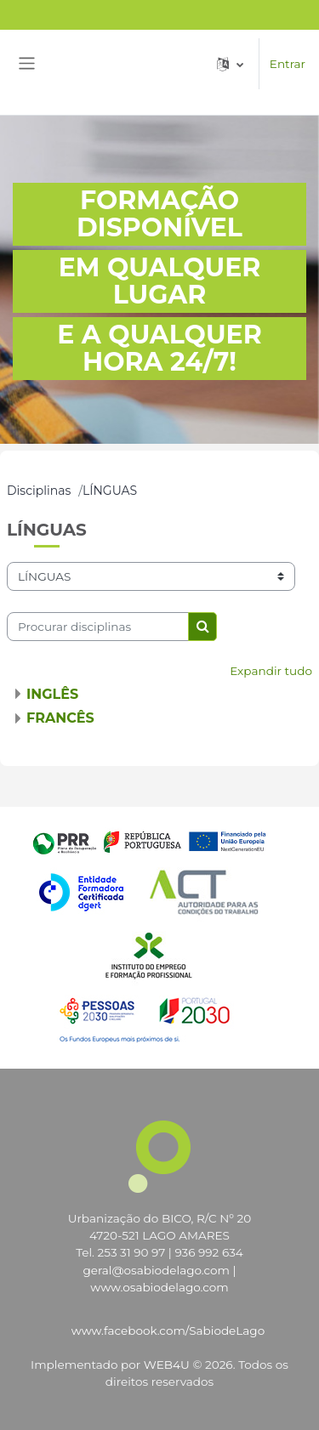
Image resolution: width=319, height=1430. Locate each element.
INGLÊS (52, 694)
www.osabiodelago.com (159, 1287)
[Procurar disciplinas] (98, 626)
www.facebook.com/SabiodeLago (168, 1330)
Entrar (287, 64)
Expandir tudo (271, 671)
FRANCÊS (60, 718)
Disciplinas (39, 490)
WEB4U (167, 1364)
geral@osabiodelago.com (156, 1270)
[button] (230, 64)
